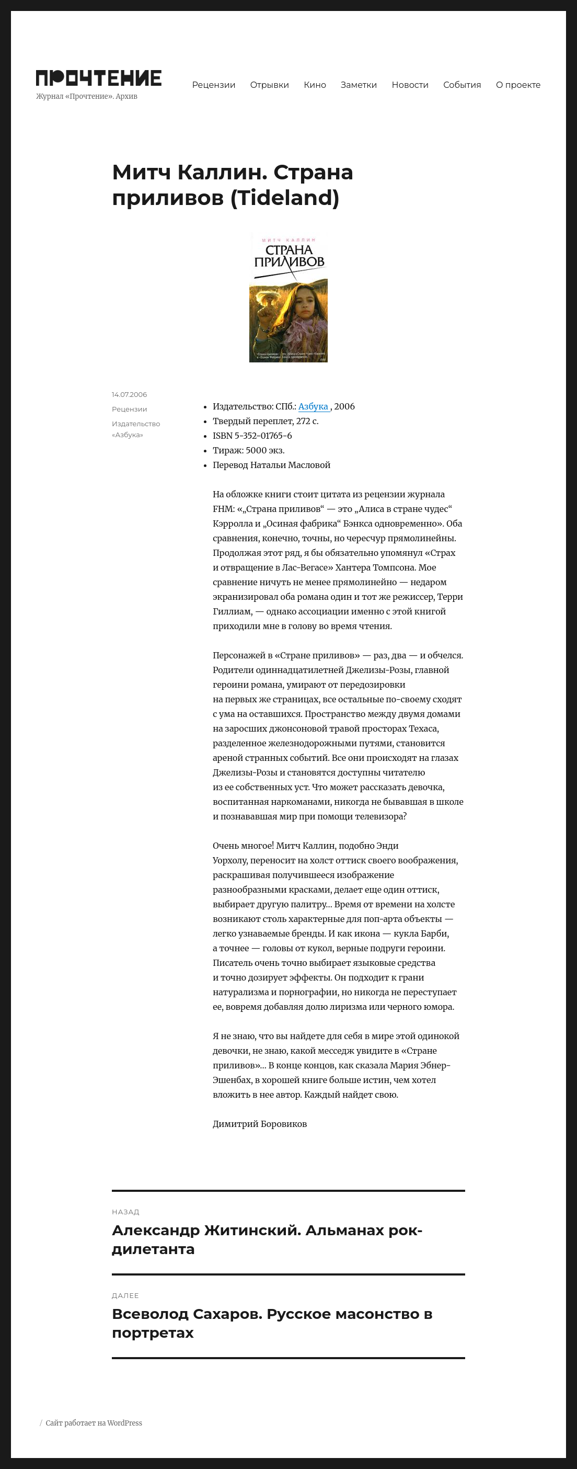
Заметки (359, 85)
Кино (315, 85)
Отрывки (270, 85)
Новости (410, 85)
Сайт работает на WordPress (94, 1423)
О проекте (518, 85)
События (462, 85)
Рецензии (213, 85)
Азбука (314, 406)
